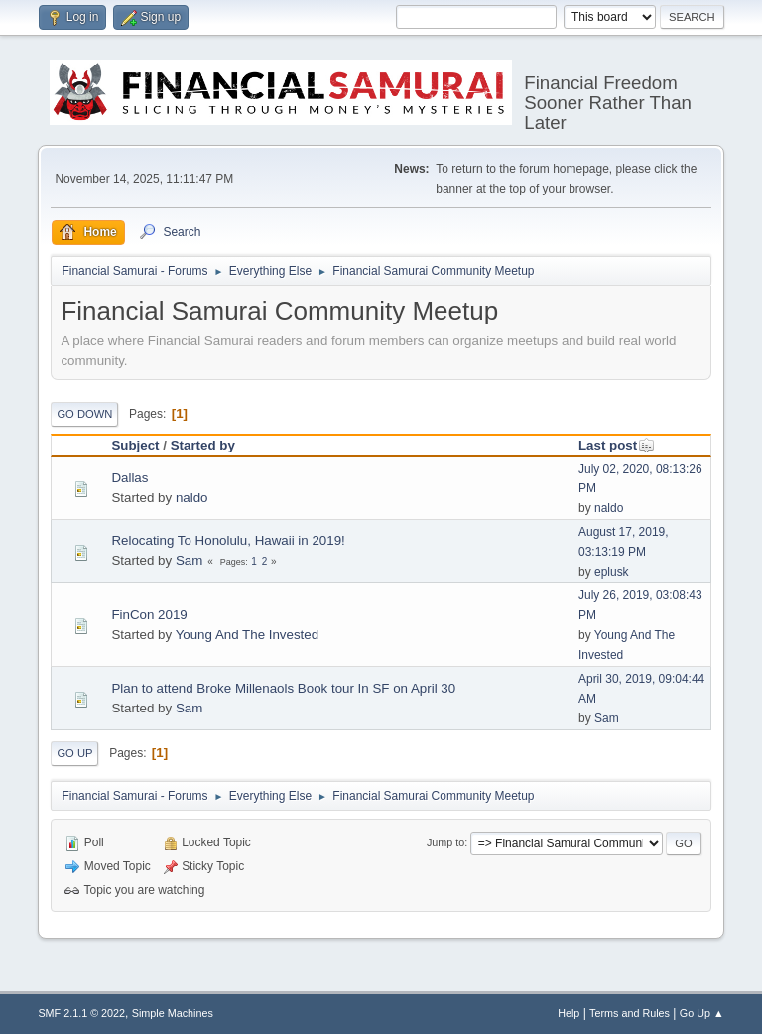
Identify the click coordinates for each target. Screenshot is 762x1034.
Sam (189, 560)
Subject (135, 445)
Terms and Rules (629, 1013)
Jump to (445, 842)
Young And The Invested (247, 634)
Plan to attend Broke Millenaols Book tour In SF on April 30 (283, 688)
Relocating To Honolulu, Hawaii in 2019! (227, 540)
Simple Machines (172, 1013)
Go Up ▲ (702, 1013)
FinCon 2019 (149, 614)
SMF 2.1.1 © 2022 (81, 1013)
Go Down (84, 414)
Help (568, 1013)
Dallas (129, 477)
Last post (616, 445)
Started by (203, 445)
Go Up (74, 753)
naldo (192, 497)
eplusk (611, 572)
